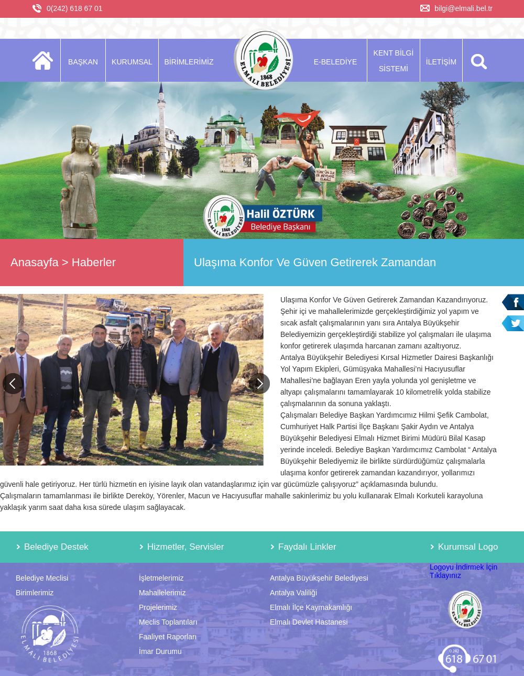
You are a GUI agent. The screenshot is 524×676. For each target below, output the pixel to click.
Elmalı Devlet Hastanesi (309, 622)
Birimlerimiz (34, 592)
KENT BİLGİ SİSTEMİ (394, 61)
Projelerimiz (158, 607)
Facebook (512, 302)
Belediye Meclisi (42, 578)
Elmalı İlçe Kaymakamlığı (311, 607)
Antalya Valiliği (293, 592)
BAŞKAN (83, 62)
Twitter (512, 323)
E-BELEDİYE (335, 62)
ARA (477, 60)
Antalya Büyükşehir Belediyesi (319, 578)
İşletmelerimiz (161, 578)
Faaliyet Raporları (168, 637)
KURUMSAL (132, 62)
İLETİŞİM (441, 62)
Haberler (94, 262)
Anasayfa (34, 262)
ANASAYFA (45, 60)
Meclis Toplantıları (168, 622)
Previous (13, 383)
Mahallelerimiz (162, 592)
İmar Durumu (160, 651)
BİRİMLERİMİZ (188, 62)
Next (259, 383)
